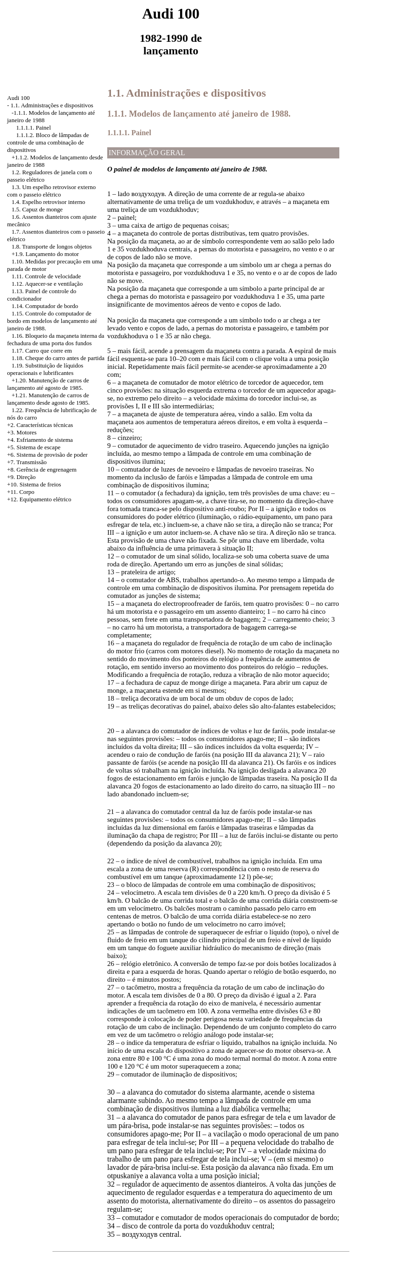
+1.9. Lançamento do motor (45, 253)
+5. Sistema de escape (33, 447)
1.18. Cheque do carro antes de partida (58, 357)
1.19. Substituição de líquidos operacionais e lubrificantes (45, 369)
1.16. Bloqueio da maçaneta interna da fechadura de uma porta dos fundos (55, 339)
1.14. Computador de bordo (45, 305)
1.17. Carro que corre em (42, 350)
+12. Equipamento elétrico (39, 499)
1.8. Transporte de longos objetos (52, 246)
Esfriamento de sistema (45, 439)
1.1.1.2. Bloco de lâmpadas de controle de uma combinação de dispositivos (48, 142)
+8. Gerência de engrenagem (42, 469)
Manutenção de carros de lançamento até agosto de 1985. (48, 384)
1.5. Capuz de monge (37, 209)
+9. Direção (21, 476)
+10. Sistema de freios (34, 484)
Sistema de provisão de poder (52, 454)
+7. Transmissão (26, 462)
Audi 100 (18, 97)
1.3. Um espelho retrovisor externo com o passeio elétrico (51, 191)
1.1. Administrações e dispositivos (52, 105)
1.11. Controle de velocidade (46, 276)
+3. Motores (22, 432)
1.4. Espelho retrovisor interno (48, 201)
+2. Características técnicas (40, 424)
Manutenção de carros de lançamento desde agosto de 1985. (48, 399)
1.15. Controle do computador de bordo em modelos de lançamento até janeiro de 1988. (52, 321)
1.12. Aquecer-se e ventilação (47, 283)
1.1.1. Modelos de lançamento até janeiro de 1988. (199, 113)
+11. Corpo (20, 491)
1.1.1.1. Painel (33, 127)
